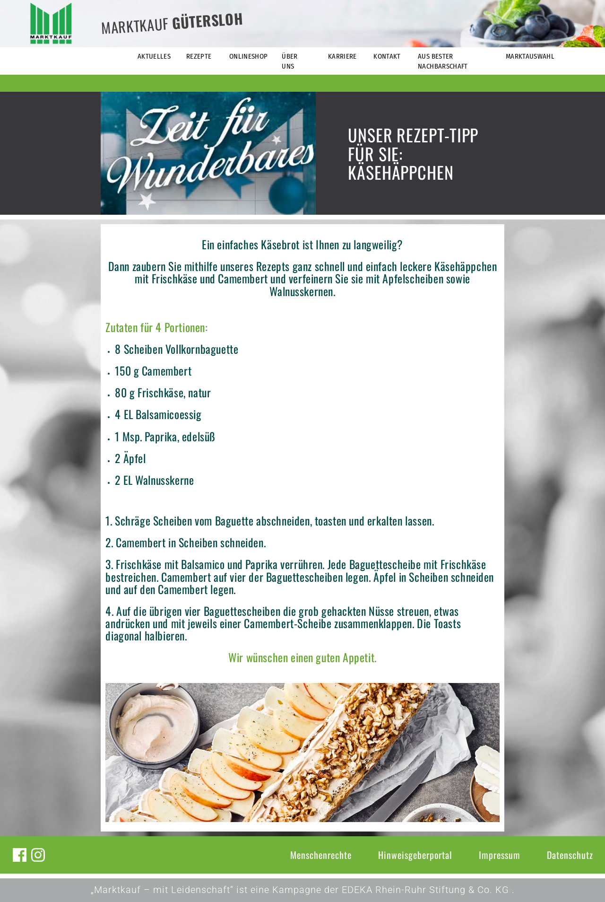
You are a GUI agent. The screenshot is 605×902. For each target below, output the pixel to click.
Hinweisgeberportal (415, 855)
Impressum (499, 855)
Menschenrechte (321, 855)
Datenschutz (570, 855)
